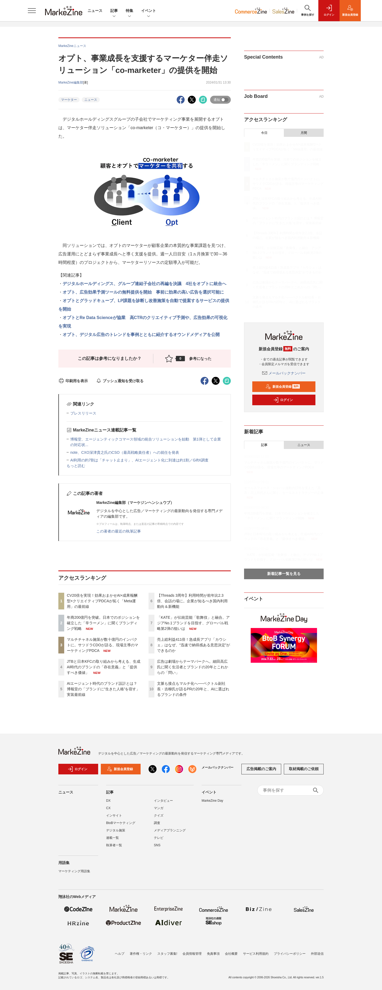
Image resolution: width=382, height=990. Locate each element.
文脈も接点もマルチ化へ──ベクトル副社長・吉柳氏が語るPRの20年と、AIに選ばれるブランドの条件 (193, 689)
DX (108, 801)
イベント (148, 11)
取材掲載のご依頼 (304, 769)
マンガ (158, 808)
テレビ (158, 838)
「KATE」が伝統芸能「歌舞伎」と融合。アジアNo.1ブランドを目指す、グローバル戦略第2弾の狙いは (193, 623)
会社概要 (231, 954)
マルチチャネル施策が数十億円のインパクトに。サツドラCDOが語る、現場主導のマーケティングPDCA (102, 645)
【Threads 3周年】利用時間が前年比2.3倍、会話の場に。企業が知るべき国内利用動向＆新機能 (192, 601)
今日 (264, 133)
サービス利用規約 (255, 954)
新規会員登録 (283, 386)
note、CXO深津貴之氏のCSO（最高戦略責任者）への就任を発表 (124, 452)
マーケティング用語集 (74, 871)
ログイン (283, 400)
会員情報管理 (192, 954)
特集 (129, 11)
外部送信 (317, 954)
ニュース (95, 10)
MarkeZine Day (212, 801)
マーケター (69, 100)
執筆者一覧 (114, 845)
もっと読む (76, 466)
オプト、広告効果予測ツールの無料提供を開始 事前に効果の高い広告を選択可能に (143, 292)
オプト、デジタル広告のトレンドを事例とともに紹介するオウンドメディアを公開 (141, 334)
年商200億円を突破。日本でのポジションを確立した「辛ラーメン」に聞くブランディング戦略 (103, 623)
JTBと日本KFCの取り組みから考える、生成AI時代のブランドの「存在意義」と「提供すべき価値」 (103, 667)
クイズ (158, 815)
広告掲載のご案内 (261, 769)
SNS (157, 845)
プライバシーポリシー (290, 954)
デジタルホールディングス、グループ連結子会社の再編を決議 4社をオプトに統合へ (144, 283)
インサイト (114, 815)
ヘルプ (119, 954)
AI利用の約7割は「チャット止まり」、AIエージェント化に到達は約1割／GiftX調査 (139, 460)
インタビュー (163, 801)
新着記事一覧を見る (284, 574)
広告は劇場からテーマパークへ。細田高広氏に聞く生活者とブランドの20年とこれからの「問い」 (192, 667)
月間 (304, 133)
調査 (157, 823)
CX (108, 808)
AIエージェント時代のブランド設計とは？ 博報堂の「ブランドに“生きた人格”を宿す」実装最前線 (103, 689)
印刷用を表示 (73, 381)
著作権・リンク (141, 954)
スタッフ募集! (167, 954)
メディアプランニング (170, 830)
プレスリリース (83, 413)
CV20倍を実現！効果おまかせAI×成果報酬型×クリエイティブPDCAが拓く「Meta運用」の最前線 (102, 601)
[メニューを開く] (31, 10)
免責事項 (213, 954)
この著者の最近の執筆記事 (118, 531)
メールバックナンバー (284, 373)
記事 (114, 11)
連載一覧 (112, 838)
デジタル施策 (115, 830)
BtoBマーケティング (120, 823)
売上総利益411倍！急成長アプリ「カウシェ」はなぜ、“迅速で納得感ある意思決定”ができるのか (193, 645)
